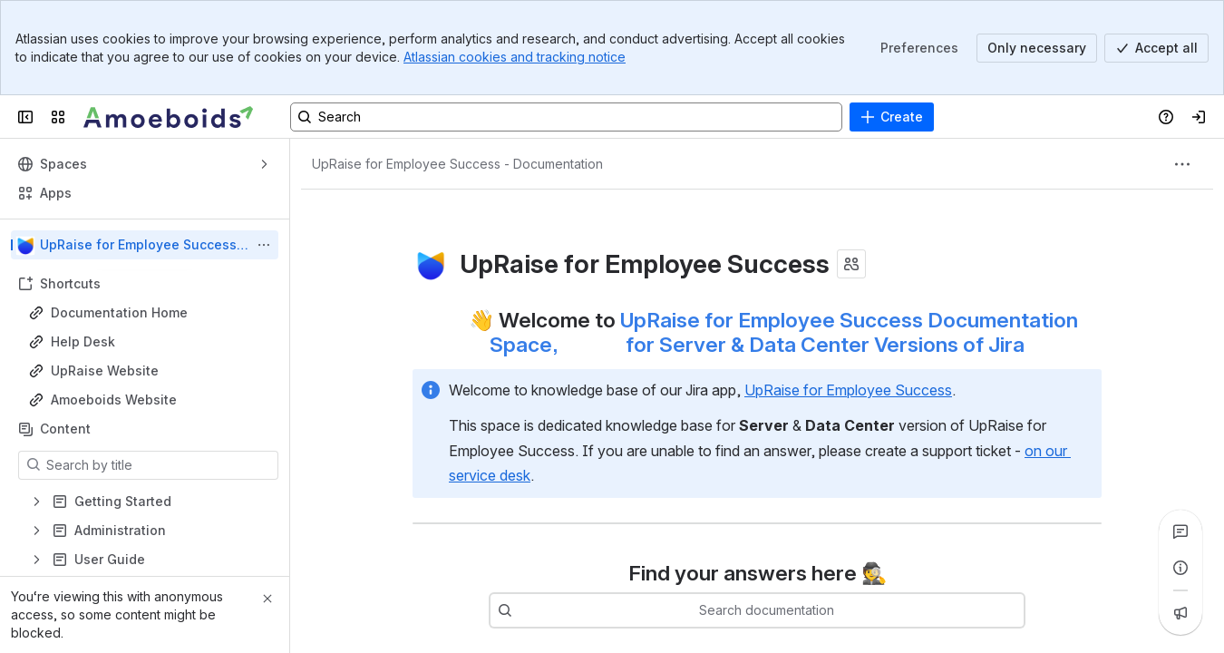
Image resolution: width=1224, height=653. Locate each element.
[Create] (892, 117)
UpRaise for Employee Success (848, 390)
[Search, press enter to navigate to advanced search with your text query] (566, 117)
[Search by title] (159, 465)
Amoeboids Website (114, 399)
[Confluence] (168, 117)
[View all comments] (1180, 531)
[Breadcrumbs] (457, 164)
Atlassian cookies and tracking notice (514, 56)
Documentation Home (119, 312)
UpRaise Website (105, 370)
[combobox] (784, 610)
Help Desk (83, 341)
